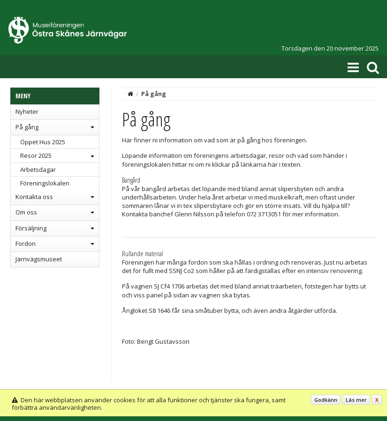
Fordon (25, 243)
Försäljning (30, 228)
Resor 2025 (36, 155)
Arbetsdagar (38, 169)
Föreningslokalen (44, 183)
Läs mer (356, 399)
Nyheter (26, 111)
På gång (26, 127)
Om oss (26, 212)
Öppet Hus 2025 (42, 142)
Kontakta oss (34, 196)
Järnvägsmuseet (38, 259)
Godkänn (325, 399)
